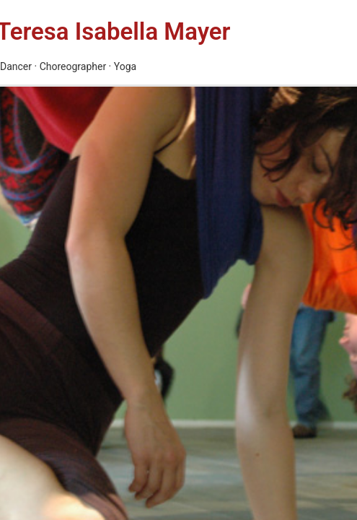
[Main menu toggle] (291, 42)
